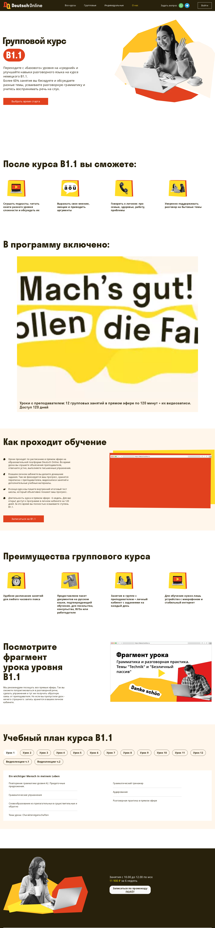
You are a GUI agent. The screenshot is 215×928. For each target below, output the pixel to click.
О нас (135, 5)
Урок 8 (127, 752)
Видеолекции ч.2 (48, 761)
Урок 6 (94, 752)
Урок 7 (111, 752)
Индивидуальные (114, 5)
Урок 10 (162, 752)
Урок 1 (10, 752)
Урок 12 (198, 752)
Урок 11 (180, 752)
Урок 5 (77, 752)
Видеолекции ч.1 (17, 761)
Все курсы (70, 5)
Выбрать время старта (26, 101)
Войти (204, 5)
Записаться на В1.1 (24, 518)
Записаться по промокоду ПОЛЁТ (130, 890)
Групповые (90, 5)
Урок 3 (43, 752)
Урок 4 (60, 752)
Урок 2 (27, 752)
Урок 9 (144, 752)
